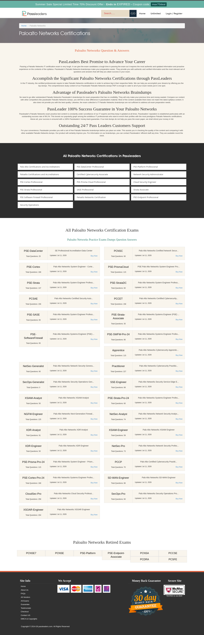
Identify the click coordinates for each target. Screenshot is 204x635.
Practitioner (118, 366)
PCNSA (144, 553)
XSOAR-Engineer (33, 509)
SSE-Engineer (118, 382)
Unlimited (156, 13)
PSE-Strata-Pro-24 (118, 398)
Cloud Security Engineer (145, 182)
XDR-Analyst (33, 430)
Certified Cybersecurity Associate (92, 174)
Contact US (25, 615)
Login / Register (174, 13)
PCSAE (33, 298)
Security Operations (30, 205)
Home (142, 13)
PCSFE (173, 559)
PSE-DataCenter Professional (90, 166)
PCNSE (59, 553)
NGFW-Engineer (33, 414)
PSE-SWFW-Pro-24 (118, 334)
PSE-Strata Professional (31, 189)
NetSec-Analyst (118, 414)
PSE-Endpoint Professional (146, 197)
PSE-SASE (33, 314)
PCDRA (144, 559)
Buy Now (94, 256)
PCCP (118, 462)
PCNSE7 (31, 553)
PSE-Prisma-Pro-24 (33, 462)
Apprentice (118, 350)
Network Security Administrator (149, 174)
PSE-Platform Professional (146, 166)
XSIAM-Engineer (118, 430)
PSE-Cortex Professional (32, 182)
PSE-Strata (33, 282)
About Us (24, 590)
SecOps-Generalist (33, 382)
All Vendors (25, 597)
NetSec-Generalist (33, 366)
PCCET (118, 298)
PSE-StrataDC (118, 282)
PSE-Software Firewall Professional (37, 197)
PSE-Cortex (33, 266)
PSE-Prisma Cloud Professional (91, 182)
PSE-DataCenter (33, 251)
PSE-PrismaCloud (118, 266)
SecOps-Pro (118, 493)
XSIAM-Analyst (33, 398)
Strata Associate (141, 189)
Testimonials (26, 608)
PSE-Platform (87, 553)
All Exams (25, 601)
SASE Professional (85, 189)
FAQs (23, 593)
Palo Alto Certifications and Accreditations (40, 166)
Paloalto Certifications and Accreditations (40, 174)
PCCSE (172, 553)
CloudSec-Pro (33, 493)
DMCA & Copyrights (29, 619)
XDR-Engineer (33, 446)
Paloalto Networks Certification (91, 197)
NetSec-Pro (118, 446)
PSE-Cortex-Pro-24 (33, 477)
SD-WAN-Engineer (118, 477)
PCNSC (118, 251)
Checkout (25, 612)
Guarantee (25, 604)
